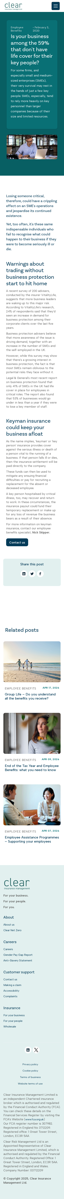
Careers (8, 949)
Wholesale (9, 1026)
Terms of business (30, 1077)
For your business (14, 1015)
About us (9, 924)
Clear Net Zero (12, 930)
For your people (13, 1020)
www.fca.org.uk (34, 1119)
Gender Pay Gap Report (18, 954)
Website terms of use (30, 1083)
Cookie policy (30, 1070)
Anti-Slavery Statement (17, 960)
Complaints (10, 996)
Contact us (17, 542)
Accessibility (11, 990)
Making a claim (12, 985)
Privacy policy (30, 1064)
